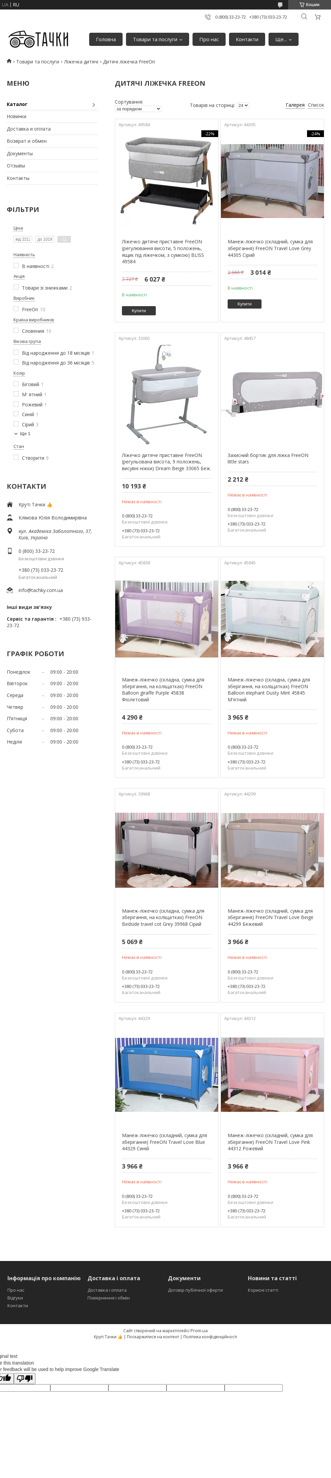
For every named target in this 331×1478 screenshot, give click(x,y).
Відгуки (15, 1298)
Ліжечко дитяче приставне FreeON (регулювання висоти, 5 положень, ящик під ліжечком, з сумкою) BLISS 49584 (163, 251)
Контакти (247, 39)
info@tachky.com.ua (41, 590)
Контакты (18, 178)
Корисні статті (263, 1290)
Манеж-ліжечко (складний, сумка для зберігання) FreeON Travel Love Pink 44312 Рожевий (270, 1142)
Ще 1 (25, 433)
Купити (139, 310)
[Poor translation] (24, 1378)
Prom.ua (199, 1330)
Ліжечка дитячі (81, 61)
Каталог (17, 104)
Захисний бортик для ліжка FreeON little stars (268, 458)
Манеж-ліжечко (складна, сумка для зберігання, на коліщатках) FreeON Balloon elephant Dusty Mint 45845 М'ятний (269, 689)
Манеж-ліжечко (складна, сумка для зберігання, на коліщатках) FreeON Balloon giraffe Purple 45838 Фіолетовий (163, 689)
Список (316, 105)
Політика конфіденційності (210, 1337)
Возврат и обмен (27, 141)
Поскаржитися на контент (153, 1337)
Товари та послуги (155, 39)
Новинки (16, 116)
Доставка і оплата (107, 1290)
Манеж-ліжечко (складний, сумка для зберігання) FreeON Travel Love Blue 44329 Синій (164, 1142)
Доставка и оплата (29, 129)
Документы (20, 153)
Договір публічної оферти (195, 1290)
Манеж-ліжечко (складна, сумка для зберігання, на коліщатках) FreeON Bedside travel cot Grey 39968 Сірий (163, 917)
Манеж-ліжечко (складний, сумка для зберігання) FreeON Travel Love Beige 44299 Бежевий (270, 917)
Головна (106, 39)
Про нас (209, 39)
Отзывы (16, 165)
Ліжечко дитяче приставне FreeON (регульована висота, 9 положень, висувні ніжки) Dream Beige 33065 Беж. (166, 462)
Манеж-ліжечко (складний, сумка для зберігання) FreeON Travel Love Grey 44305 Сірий (270, 248)
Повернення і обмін (108, 1298)
